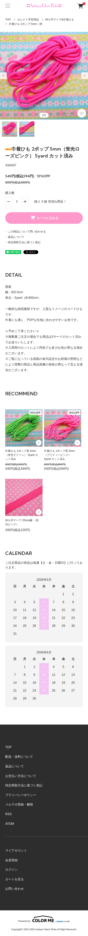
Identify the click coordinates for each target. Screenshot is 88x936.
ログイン (11, 869)
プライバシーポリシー (20, 795)
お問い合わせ (14, 888)
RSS (8, 814)
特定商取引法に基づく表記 (23, 785)
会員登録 (11, 860)
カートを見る (14, 879)
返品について (14, 766)
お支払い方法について (20, 776)
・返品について (14, 236)
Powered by (44, 919)
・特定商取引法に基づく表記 (22, 242)
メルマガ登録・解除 (19, 804)
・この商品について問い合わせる (25, 231)
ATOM (9, 823)
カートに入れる (44, 217)
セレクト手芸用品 (28, 19)
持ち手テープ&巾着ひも (59, 19)
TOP (8, 19)
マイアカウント (16, 850)
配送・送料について (19, 756)
